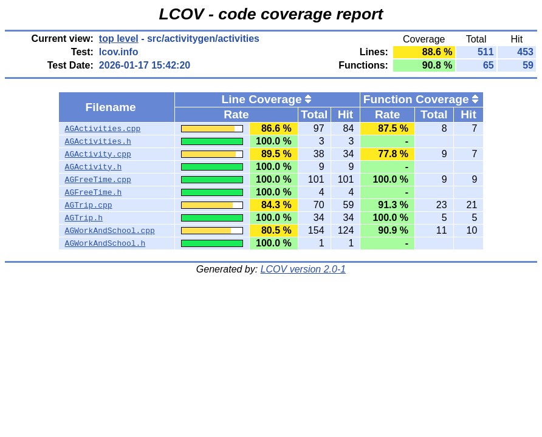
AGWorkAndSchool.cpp (110, 230)
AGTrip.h (84, 217)
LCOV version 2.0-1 (303, 269)
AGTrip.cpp (88, 205)
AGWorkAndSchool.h (105, 243)
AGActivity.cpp (98, 154)
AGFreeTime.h (93, 192)
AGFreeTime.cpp (98, 179)
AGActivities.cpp (103, 128)
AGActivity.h (93, 166)
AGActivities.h (98, 141)
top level (119, 38)
